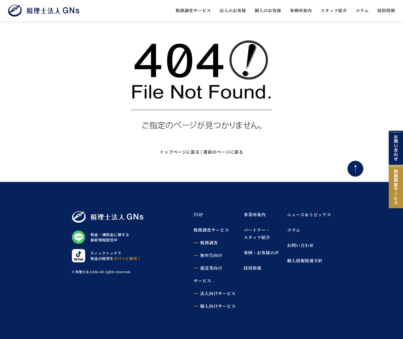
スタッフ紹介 (333, 10)
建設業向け (211, 268)
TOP (198, 215)
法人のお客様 (232, 10)
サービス (202, 281)
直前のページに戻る (223, 152)
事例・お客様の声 (261, 253)
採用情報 (386, 10)
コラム (362, 10)
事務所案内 (301, 10)
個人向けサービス (218, 306)
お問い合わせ (396, 147)
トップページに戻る (180, 152)
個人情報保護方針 (305, 261)
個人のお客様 (268, 10)
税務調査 (209, 243)
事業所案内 (255, 215)
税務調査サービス (193, 10)
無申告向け (211, 255)
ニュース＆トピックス (309, 215)
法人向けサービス (218, 293)
